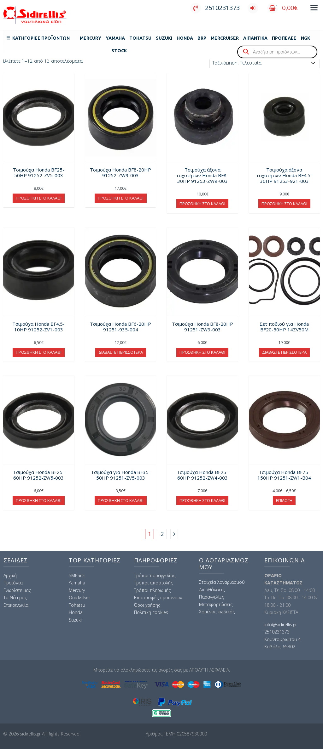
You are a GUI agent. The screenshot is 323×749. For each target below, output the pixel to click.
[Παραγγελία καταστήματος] (264, 62)
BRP (201, 38)
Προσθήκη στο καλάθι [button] (39, 198)
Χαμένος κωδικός (217, 612)
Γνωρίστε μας (17, 590)
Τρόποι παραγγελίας (154, 575)
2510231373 (215, 7)
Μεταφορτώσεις (215, 604)
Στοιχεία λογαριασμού (222, 582)
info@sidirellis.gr (280, 625)
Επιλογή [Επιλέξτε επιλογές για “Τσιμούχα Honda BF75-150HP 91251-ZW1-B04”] (284, 500)
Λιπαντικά (255, 38)
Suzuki (164, 38)
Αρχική (10, 575)
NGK (305, 38)
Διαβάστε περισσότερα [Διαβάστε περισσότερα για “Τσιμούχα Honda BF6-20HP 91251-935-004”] (120, 352)
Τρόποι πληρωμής (152, 590)
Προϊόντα (13, 583)
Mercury (90, 38)
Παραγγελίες (211, 597)
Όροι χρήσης (147, 605)
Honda (185, 38)
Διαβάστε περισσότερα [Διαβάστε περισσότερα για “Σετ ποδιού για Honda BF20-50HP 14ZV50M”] (284, 352)
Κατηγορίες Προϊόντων (41, 38)
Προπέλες (284, 38)
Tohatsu (140, 38)
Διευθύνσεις (212, 590)
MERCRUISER (225, 38)
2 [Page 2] (162, 534)
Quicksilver (79, 597)
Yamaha (115, 38)
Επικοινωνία (15, 605)
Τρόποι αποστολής (153, 583)
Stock (119, 50)
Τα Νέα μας (15, 597)
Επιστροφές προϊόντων (158, 597)
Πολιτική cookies (151, 612)
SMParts (77, 575)
